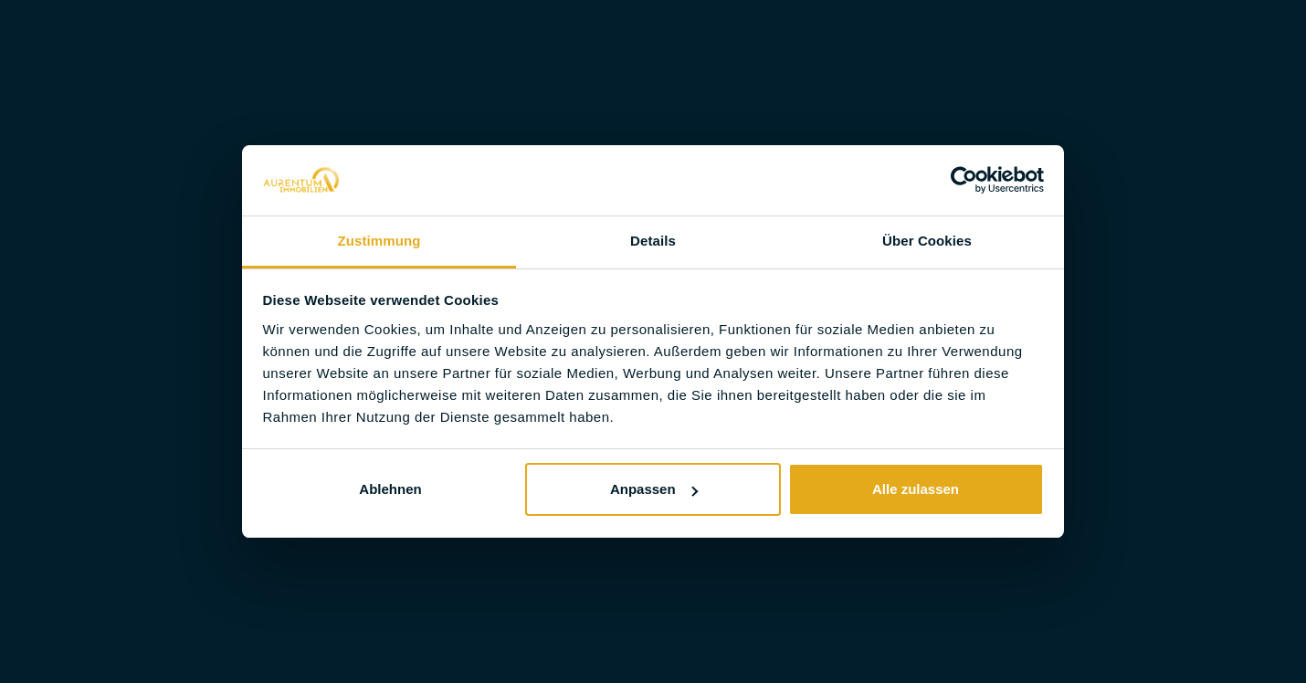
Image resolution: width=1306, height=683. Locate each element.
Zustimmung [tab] (379, 240)
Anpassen (654, 489)
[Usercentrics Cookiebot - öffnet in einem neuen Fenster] (964, 180)
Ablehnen (390, 489)
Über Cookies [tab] (927, 240)
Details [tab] (653, 240)
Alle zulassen (915, 489)
